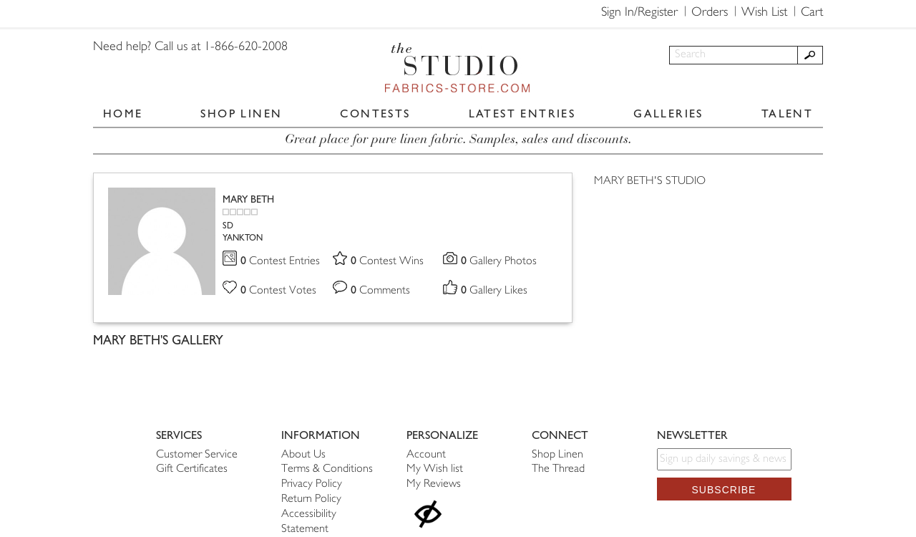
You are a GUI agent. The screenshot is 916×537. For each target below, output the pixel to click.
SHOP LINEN (241, 113)
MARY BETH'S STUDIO (650, 181)
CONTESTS (375, 113)
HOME (123, 113)
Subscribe (724, 489)
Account (426, 455)
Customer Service (197, 455)
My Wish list (434, 469)
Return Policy (311, 499)
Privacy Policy (311, 484)
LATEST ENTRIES (522, 113)
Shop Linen (557, 455)
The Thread (558, 469)
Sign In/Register (639, 13)
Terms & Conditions (327, 469)
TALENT (787, 113)
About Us (303, 455)
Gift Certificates (192, 469)
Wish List (764, 13)
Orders (709, 13)
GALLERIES (668, 113)
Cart (812, 13)
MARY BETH (248, 199)
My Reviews (433, 484)
